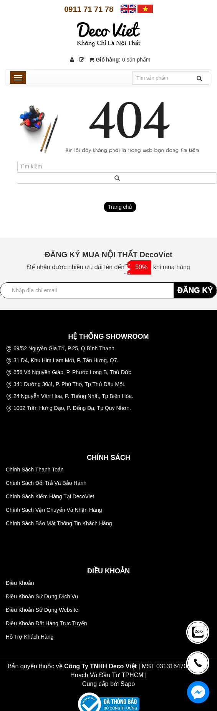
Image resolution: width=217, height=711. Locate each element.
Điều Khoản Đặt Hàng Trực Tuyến (46, 623)
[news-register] (197, 632)
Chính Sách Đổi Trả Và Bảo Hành (46, 483)
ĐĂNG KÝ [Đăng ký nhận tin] (195, 290)
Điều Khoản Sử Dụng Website (42, 610)
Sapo (128, 684)
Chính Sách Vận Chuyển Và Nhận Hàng (54, 510)
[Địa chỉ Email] (108, 290)
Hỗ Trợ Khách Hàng (29, 637)
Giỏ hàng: (119, 60)
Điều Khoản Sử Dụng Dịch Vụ (42, 596)
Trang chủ (120, 207)
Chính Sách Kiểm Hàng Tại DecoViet (50, 496)
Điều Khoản (20, 583)
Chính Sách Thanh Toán (35, 469)
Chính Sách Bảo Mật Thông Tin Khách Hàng (59, 523)
